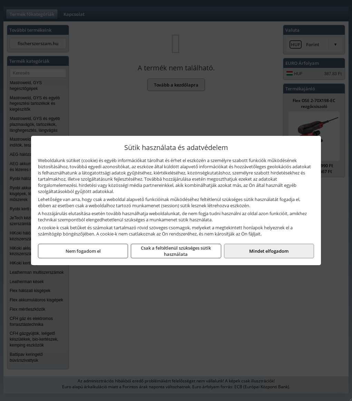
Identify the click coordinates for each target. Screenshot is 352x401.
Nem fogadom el (83, 251)
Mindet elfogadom (269, 251)
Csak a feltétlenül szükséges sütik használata (176, 251)
